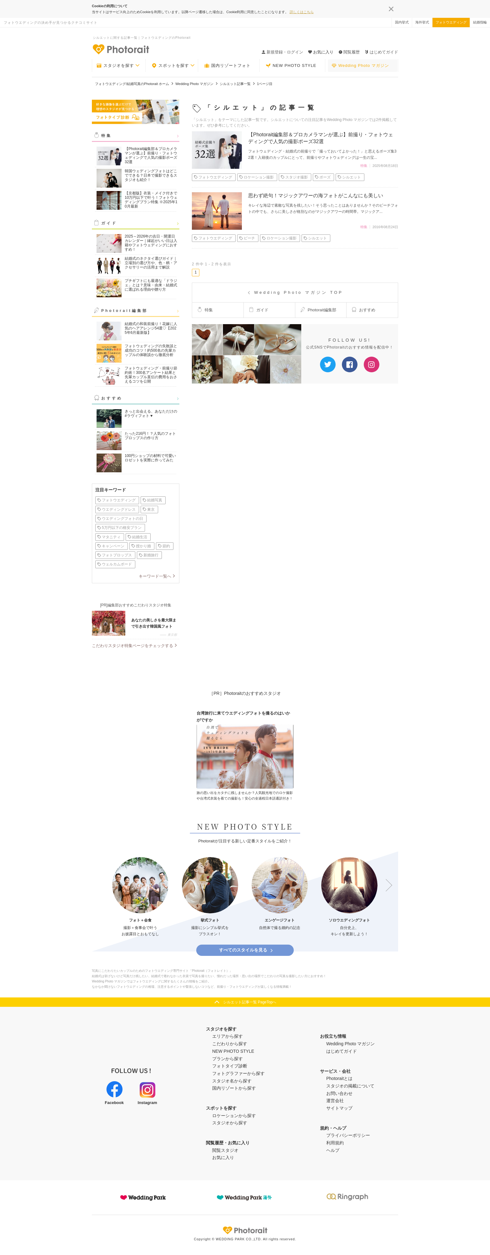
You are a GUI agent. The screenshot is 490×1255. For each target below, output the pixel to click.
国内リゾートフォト (227, 65)
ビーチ (247, 238)
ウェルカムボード (114, 564)
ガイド (109, 223)
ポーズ (323, 177)
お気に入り (223, 1157)
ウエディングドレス (116, 509)
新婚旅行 (148, 555)
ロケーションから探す (234, 1115)
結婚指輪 (480, 22)
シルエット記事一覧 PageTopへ (250, 1002)
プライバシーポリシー (348, 1135)
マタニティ (109, 537)
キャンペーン (110, 546)
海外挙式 (422, 22)
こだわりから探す (229, 1043)
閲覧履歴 (349, 52)
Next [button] (386, 885)
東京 (148, 509)
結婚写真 (152, 500)
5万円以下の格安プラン (119, 527)
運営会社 (335, 1100)
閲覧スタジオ (225, 1150)
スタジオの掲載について (350, 1085)
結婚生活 (137, 537)
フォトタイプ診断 (229, 1065)
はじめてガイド (381, 52)
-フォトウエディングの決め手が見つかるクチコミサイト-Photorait (120, 49)
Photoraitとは (339, 1078)
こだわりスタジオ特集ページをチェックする (132, 645)
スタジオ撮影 (294, 177)
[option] (140, 897)
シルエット (349, 177)
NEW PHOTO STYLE (291, 65)
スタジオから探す (229, 1122)
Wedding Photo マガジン (360, 65)
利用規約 (335, 1142)
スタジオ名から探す (232, 1080)
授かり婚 (141, 546)
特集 (106, 135)
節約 (164, 546)
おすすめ (111, 398)
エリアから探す (227, 1036)
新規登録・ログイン (282, 52)
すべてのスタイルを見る (246, 950)
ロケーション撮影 (256, 177)
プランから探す (227, 1058)
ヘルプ (332, 1150)
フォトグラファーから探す (238, 1073)
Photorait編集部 (124, 311)
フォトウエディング (451, 22)
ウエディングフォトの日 (120, 518)
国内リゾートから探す (234, 1088)
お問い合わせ (339, 1093)
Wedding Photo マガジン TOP (295, 292)
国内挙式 (402, 22)
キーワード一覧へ (155, 576)
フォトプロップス (114, 555)
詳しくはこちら (302, 12)
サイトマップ (339, 1108)
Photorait (245, 1230)
